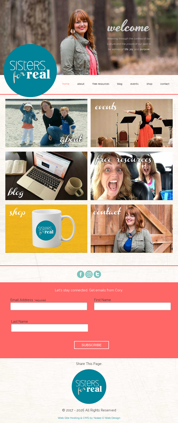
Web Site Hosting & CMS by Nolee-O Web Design (89, 418)
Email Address (28, 300)
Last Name (19, 321)
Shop (149, 83)
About (80, 83)
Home (65, 83)
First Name (102, 300)
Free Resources (100, 83)
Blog (119, 83)
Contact (164, 83)
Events (134, 83)
